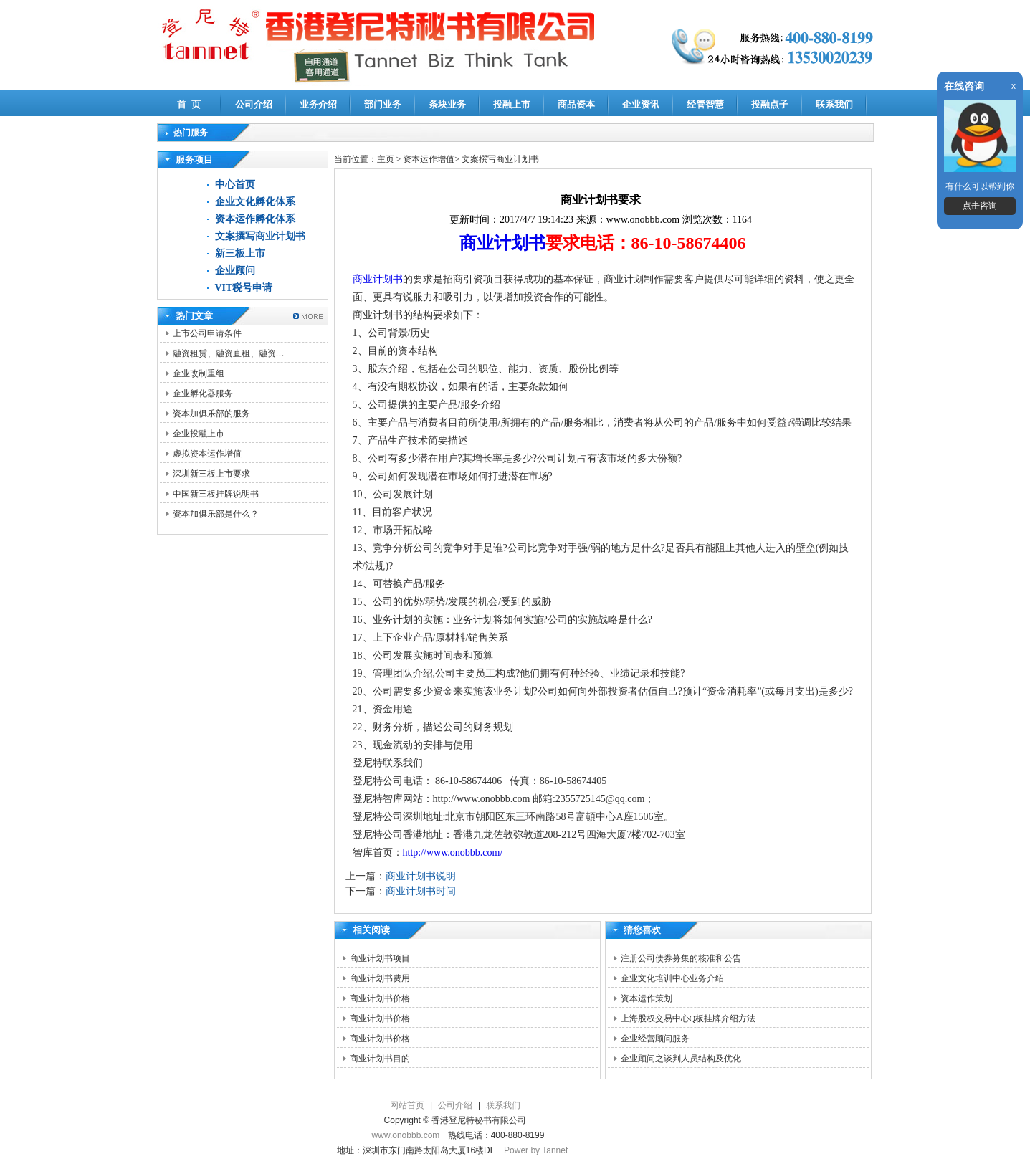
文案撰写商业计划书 (260, 236)
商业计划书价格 (380, 998)
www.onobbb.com (406, 1135)
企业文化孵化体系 (255, 201)
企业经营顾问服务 (655, 1039)
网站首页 (407, 1105)
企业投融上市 (198, 434)
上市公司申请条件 (207, 333)
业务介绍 (318, 104)
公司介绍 (253, 104)
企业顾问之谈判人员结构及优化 (681, 1059)
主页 (385, 159)
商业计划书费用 (380, 978)
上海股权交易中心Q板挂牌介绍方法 (688, 1018)
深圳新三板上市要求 (211, 474)
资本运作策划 (646, 998)
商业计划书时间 (421, 891)
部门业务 (382, 104)
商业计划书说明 (421, 876)
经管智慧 (705, 104)
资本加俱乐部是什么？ (216, 514)
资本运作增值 (428, 159)
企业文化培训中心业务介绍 (672, 978)
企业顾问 (235, 270)
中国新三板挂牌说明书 (216, 494)
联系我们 (834, 104)
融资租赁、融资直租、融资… (229, 353)
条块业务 (447, 104)
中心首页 (235, 184)
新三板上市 (240, 253)
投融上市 (511, 104)
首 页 (189, 104)
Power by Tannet (536, 1150)
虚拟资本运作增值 (207, 454)
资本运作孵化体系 (255, 219)
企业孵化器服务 (203, 393)
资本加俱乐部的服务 (211, 414)
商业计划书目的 (380, 1059)
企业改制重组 (198, 373)
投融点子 (769, 104)
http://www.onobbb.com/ (453, 852)
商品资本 (576, 104)
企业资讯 (640, 104)
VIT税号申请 (244, 287)
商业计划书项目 (380, 958)
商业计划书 (502, 243)
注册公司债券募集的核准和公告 (681, 958)
